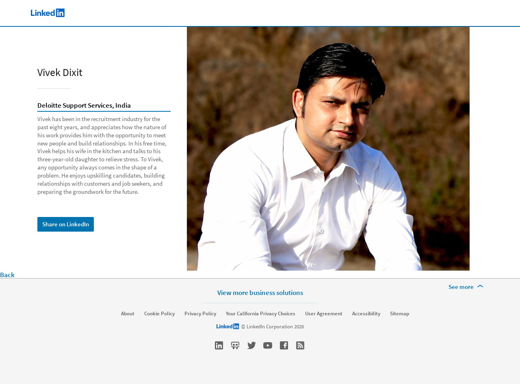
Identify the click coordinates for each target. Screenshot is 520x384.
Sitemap (399, 313)
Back (7, 274)
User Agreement (323, 313)
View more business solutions (260, 292)
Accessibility (366, 313)
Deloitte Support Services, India (84, 106)
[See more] (467, 287)
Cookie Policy (159, 313)
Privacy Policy (200, 313)
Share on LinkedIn (65, 224)
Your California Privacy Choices (260, 313)
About (127, 313)
